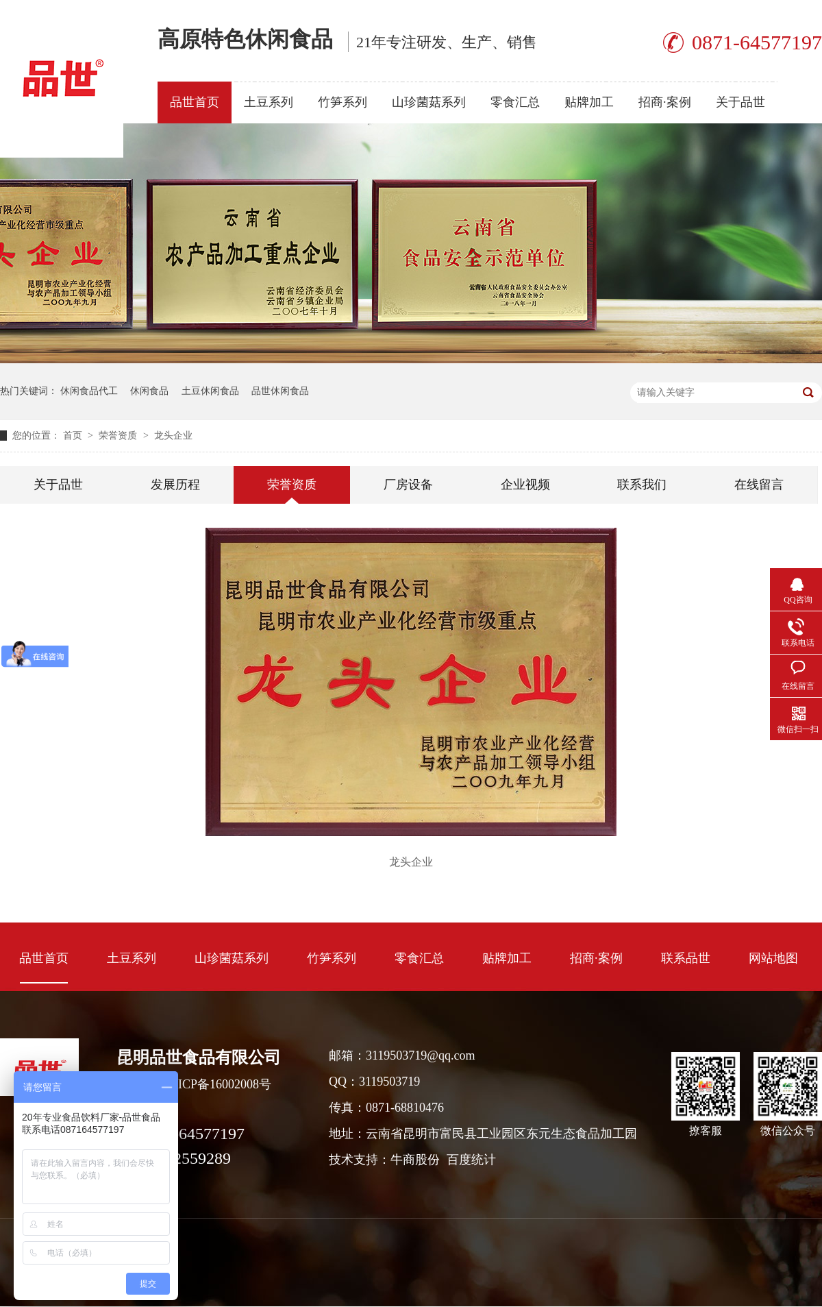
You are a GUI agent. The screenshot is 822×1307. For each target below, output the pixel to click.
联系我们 (642, 484)
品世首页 (194, 102)
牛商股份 (415, 1159)
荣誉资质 (119, 435)
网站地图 (773, 958)
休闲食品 (149, 391)
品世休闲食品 (280, 391)
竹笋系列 (342, 102)
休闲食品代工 (89, 391)
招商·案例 (664, 102)
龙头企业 (173, 435)
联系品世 (685, 958)
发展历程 (175, 484)
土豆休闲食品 (210, 391)
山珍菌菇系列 (429, 102)
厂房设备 (408, 484)
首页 (74, 435)
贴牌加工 (589, 102)
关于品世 (740, 102)
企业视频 (525, 484)
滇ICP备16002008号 (218, 1084)
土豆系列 (268, 102)
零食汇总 (515, 102)
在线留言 (759, 484)
